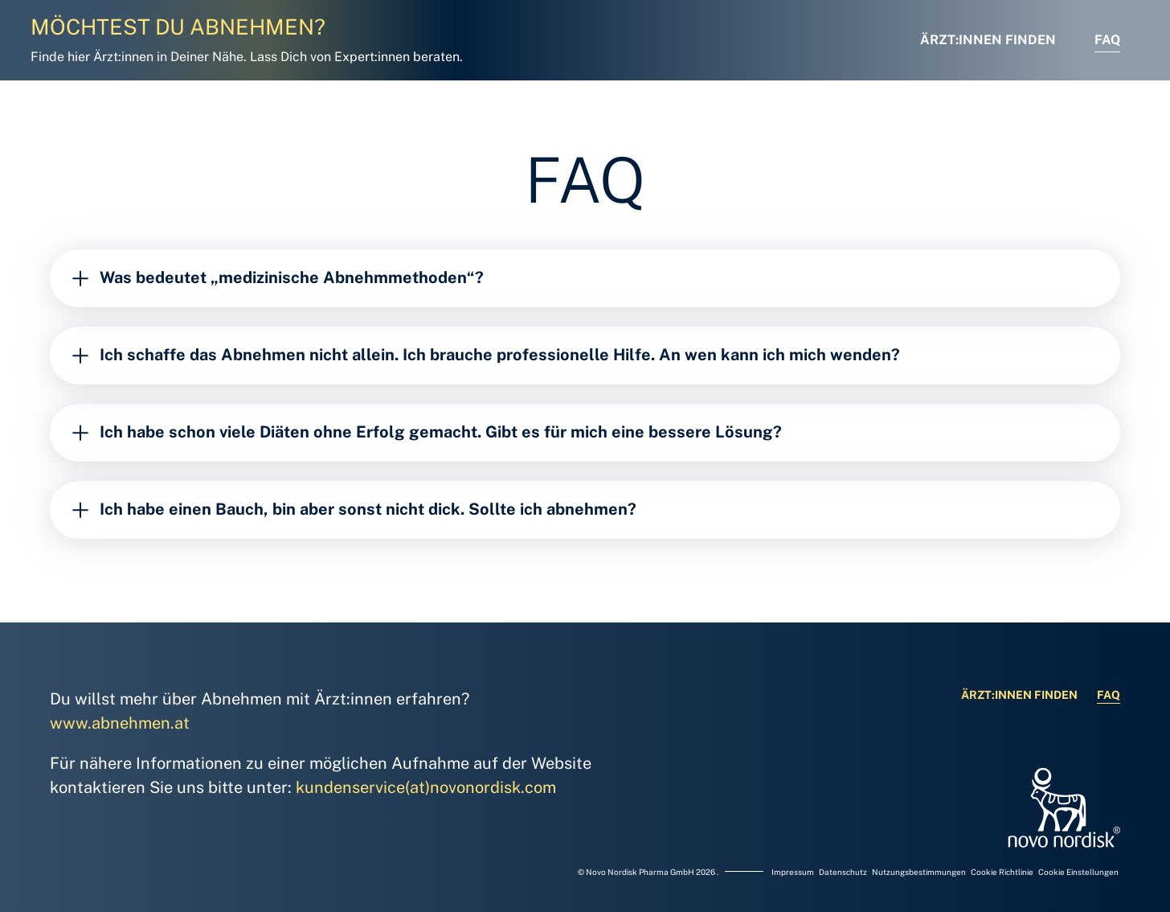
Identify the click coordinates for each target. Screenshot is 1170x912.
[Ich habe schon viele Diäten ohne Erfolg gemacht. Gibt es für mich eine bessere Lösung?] (585, 432)
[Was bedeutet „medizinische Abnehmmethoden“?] (585, 278)
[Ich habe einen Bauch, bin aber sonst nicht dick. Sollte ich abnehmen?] (585, 510)
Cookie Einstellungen (1078, 872)
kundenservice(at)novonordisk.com (426, 787)
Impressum (793, 872)
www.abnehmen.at (120, 723)
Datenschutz (844, 872)
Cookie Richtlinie (1003, 872)
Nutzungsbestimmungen (920, 872)
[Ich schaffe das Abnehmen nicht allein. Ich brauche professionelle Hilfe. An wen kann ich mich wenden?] (585, 355)
